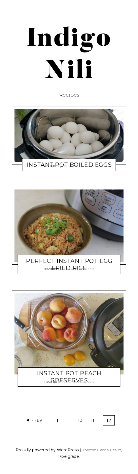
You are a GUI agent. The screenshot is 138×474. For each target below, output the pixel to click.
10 (82, 421)
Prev (36, 420)
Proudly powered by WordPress (47, 449)
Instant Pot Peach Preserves (69, 377)
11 (94, 421)
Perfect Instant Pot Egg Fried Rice (69, 264)
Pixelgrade (68, 456)
